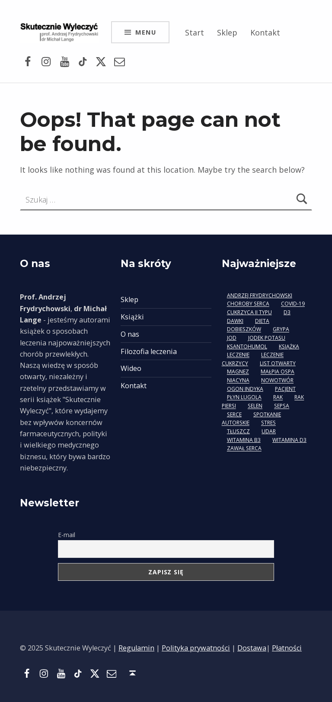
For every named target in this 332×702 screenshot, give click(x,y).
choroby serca (248, 304)
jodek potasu (266, 337)
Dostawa (251, 648)
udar (269, 431)
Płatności (287, 648)
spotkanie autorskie (251, 419)
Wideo (131, 368)
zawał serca (244, 448)
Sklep (227, 32)
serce (234, 414)
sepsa (281, 406)
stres (268, 423)
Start (194, 32)
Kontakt (265, 32)
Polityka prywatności (196, 648)
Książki (132, 317)
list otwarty (278, 363)
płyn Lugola (244, 397)
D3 (287, 312)
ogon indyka (245, 389)
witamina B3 (244, 440)
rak (278, 397)
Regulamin (136, 648)
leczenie (238, 355)
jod (231, 337)
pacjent (285, 389)
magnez (238, 372)
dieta (262, 321)
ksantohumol (247, 346)
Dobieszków (244, 329)
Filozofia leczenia (149, 351)
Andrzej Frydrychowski (259, 295)
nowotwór (277, 380)
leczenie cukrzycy (253, 359)
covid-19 (293, 304)
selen (255, 406)
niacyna (238, 380)
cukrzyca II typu (249, 312)
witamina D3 (289, 440)
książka (289, 346)
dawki (235, 321)
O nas (130, 334)
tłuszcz (238, 431)
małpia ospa (277, 372)
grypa (281, 329)
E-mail (66, 535)
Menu (145, 32)
